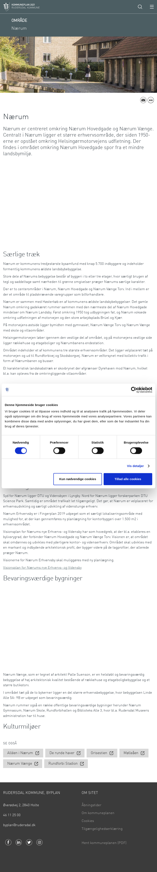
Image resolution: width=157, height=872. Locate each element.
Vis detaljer (135, 466)
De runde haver (61, 753)
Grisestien (99, 753)
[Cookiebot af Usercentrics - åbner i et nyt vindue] (134, 390)
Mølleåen (131, 753)
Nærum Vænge (19, 764)
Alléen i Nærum (20, 753)
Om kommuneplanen (98, 813)
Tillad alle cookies (128, 479)
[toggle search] (140, 7)
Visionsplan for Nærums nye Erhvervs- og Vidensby (42, 568)
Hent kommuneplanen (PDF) (104, 843)
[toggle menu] (152, 7)
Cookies (88, 821)
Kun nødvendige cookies (77, 479)
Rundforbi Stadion (63, 764)
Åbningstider (91, 805)
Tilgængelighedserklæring (102, 829)
